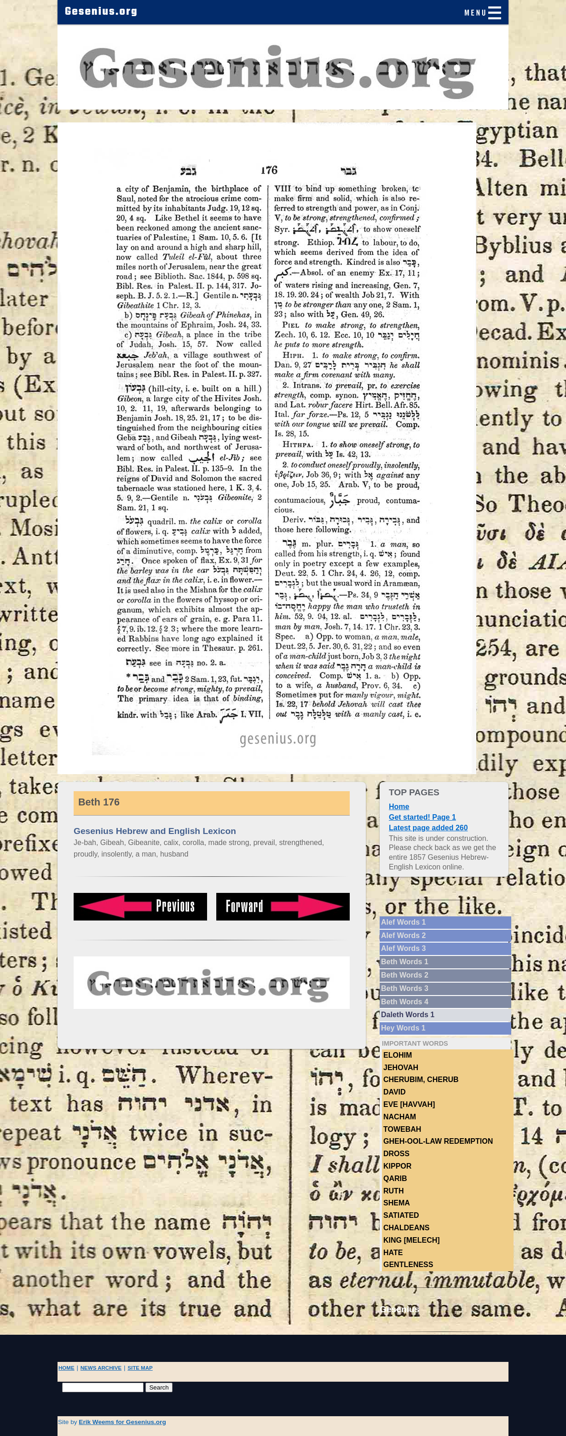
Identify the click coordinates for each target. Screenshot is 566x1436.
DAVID (394, 1092)
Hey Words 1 (403, 1028)
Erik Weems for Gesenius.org (122, 1422)
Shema (396, 1203)
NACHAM (399, 1117)
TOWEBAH (402, 1129)
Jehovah (400, 1067)
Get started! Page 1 (422, 817)
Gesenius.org (101, 12)
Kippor (397, 1166)
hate (393, 1252)
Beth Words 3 (404, 988)
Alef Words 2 (403, 935)
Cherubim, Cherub (421, 1079)
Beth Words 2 (404, 975)
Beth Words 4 (404, 1002)
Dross (396, 1154)
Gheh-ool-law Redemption (438, 1141)
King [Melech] (411, 1240)
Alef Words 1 (403, 922)
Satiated (401, 1215)
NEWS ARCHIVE (101, 1368)
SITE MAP (140, 1368)
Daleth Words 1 (407, 1015)
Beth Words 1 (404, 962)
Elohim (397, 1055)
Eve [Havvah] (409, 1104)
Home (399, 807)
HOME (66, 1368)
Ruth (393, 1191)
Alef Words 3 (403, 948)
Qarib (395, 1178)
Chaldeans (406, 1228)
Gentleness (408, 1264)
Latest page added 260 (428, 828)
